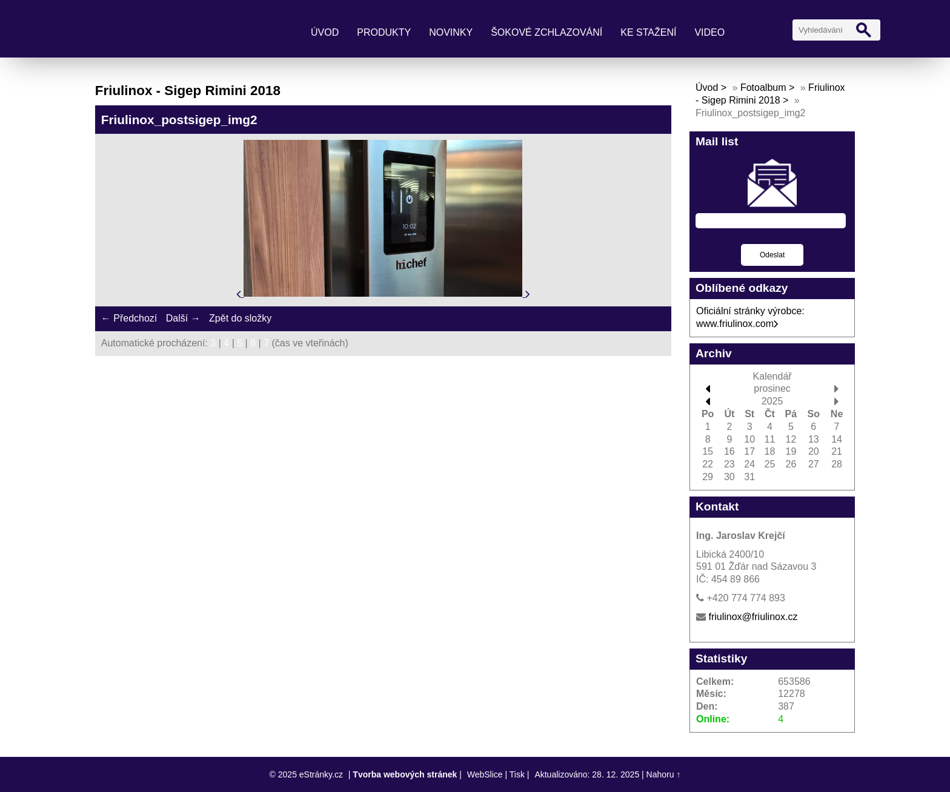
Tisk (517, 774)
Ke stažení (648, 32)
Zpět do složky (240, 318)
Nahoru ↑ (663, 774)
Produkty (384, 32)
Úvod (325, 32)
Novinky (451, 32)
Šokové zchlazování (546, 32)
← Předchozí (129, 318)
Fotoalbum (763, 87)
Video (709, 32)
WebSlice (485, 774)
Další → (183, 318)
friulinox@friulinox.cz (752, 617)
